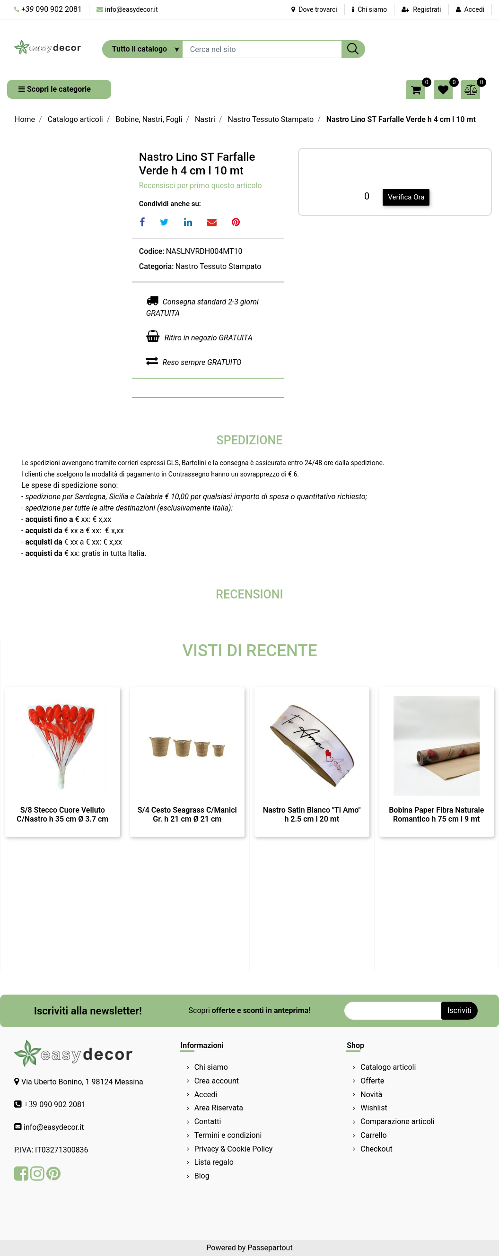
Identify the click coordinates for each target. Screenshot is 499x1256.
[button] (353, 49)
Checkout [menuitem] (376, 1148)
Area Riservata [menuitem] (218, 1107)
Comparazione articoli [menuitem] (397, 1121)
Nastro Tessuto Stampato (271, 119)
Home (25, 119)
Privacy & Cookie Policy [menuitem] (233, 1148)
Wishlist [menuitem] (373, 1107)
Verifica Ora (406, 197)
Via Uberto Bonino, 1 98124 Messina (82, 1081)
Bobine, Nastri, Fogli (148, 119)
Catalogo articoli (75, 119)
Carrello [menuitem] (373, 1135)
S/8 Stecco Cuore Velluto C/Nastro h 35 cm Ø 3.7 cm (62, 814)
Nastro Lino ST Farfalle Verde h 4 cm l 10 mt (401, 119)
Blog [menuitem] (202, 1175)
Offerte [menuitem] (372, 1080)
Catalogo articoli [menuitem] (388, 1067)
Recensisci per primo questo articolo (200, 185)
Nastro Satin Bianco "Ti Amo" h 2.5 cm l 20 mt (312, 814)
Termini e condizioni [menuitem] (228, 1135)
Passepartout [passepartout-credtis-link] (269, 1247)
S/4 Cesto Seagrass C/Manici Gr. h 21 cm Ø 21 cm (187, 814)
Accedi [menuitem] (206, 1094)
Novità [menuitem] (371, 1094)
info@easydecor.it (131, 9)
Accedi (474, 9)
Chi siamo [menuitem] (211, 1067)
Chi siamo (369, 9)
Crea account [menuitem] (216, 1080)
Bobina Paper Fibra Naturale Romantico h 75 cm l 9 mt (436, 814)
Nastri (205, 119)
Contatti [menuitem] (207, 1121)
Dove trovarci (314, 9)
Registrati (427, 9)
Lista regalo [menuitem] (214, 1162)
